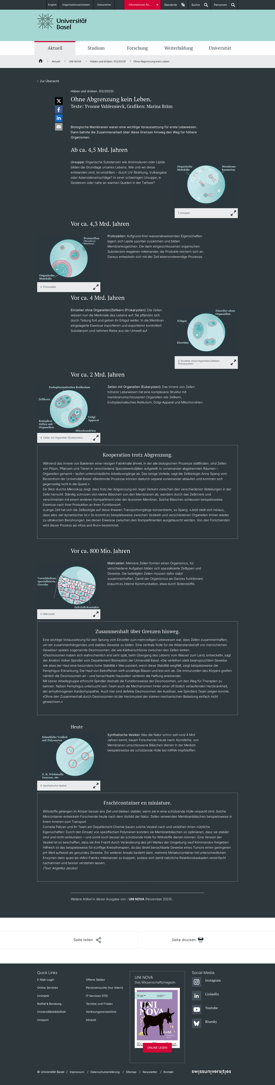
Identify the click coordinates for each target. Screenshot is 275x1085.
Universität (220, 48)
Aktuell (55, 48)
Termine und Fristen (99, 1003)
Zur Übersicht (49, 81)
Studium (96, 48)
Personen (219, 6)
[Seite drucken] (188, 940)
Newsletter (150, 1072)
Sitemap (131, 1072)
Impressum (77, 1072)
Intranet (91, 1020)
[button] (59, 101)
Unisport (43, 1020)
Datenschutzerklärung (105, 1072)
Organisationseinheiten (78, 4)
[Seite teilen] (87, 940)
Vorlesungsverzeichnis (101, 1011)
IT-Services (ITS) (97, 995)
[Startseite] (41, 61)
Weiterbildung (178, 48)
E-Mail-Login (45, 979)
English (52, 4)
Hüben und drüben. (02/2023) (108, 61)
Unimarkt (43, 995)
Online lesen (157, 1047)
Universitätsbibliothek (51, 1011)
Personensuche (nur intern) (104, 987)
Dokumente (106, 4)
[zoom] (206, 184)
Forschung (137, 48)
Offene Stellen (95, 979)
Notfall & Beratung (49, 1003)
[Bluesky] (204, 1023)
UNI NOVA (75, 61)
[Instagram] (206, 982)
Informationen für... (140, 4)
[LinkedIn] (205, 996)
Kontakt (168, 1072)
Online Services (47, 987)
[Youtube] (205, 1010)
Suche (194, 6)
